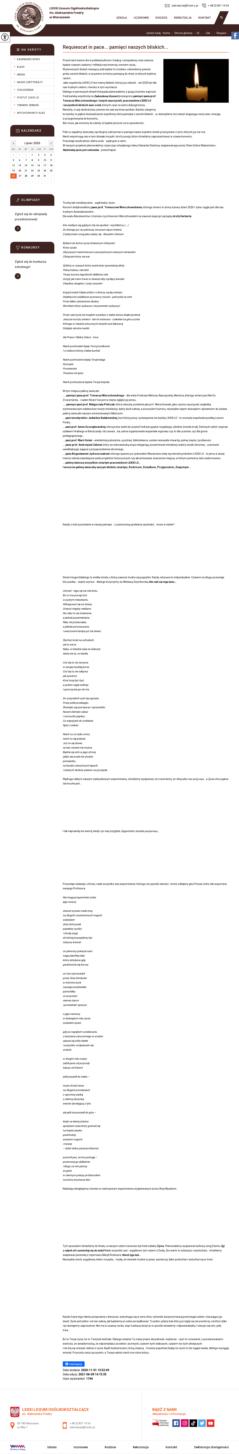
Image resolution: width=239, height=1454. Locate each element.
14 (26, 165)
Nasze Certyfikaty (30, 82)
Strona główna (109, 17)
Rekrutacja (183, 17)
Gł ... (197, 33)
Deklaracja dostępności (211, 1447)
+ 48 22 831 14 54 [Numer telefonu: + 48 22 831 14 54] (80, 1423)
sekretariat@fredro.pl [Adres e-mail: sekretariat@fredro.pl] (82, 1427)
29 (32, 176)
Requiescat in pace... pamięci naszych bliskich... (115, 47)
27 (19, 176)
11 (51, 160)
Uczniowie (141, 17)
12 (13, 165)
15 (32, 165)
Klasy (21, 67)
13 (19, 165)
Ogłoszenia (25, 90)
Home (166, 33)
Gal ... (207, 33)
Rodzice (161, 17)
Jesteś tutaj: (154, 33)
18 (51, 165)
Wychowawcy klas (31, 113)
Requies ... (220, 33)
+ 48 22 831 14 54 (215, 5)
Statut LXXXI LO (28, 97)
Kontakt (204, 17)
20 (19, 170)
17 (45, 165)
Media (21, 74)
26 (13, 176)
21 (26, 170)
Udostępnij (73, 1364)
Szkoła (121, 17)
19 (13, 170)
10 (45, 160)
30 (38, 176)
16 (38, 165)
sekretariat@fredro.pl (181, 5)
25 (51, 170)
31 (45, 176)
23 (38, 170)
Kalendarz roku (28, 59)
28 (26, 176)
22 (32, 170)
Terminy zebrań (28, 105)
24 (45, 170)
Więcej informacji (18, 229)
